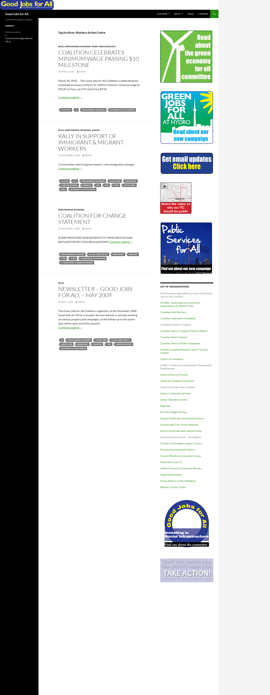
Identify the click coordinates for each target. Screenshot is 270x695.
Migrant (87, 185)
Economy (66, 110)
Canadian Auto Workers (173, 312)
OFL (98, 185)
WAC (63, 189)
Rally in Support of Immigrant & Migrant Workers (91, 142)
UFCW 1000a (129, 185)
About (177, 14)
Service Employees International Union (181, 430)
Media (191, 14)
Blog (61, 46)
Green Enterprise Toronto (174, 374)
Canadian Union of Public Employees (180, 343)
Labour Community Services (175, 393)
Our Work (162, 14)
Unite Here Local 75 (171, 462)
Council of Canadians (171, 358)
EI (76, 110)
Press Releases (107, 46)
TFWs (116, 185)
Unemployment (124, 344)
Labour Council (69, 185)
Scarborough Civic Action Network (179, 424)
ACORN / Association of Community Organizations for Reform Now (180, 304)
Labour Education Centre (173, 399)
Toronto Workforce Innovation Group (180, 455)
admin (82, 71)
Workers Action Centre (122, 110)
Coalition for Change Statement (92, 218)
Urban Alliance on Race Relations (178, 480)
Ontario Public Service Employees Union (182, 418)
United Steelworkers (171, 474)
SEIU (107, 185)
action (64, 181)
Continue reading (70, 97)
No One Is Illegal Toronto (173, 412)
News (95, 46)
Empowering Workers (78, 46)
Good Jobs (115, 181)
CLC (75, 181)
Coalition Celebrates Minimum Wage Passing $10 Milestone (98, 58)
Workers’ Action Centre (173, 487)
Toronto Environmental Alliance (177, 449)
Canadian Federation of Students (177, 318)
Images (96, 130)
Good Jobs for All (16, 14)
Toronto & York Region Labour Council (181, 443)
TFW (63, 258)
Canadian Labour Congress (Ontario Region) (184, 330)
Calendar (203, 14)
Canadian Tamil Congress (173, 337)
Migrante (165, 405)
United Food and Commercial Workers (181, 468)
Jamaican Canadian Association (177, 380)
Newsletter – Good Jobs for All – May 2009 (95, 292)
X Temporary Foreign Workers (77, 262)
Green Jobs (66, 344)
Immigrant (130, 181)
